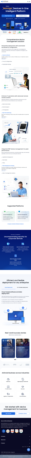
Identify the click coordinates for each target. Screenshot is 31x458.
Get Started (8, 413)
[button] (15, 359)
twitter (25, 446)
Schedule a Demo (23, 16)
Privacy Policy (20, 456)
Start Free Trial (8, 16)
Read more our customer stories (15, 335)
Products (15, 443)
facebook (27, 446)
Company (15, 436)
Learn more (4, 58)
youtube (29, 446)
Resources (15, 439)
